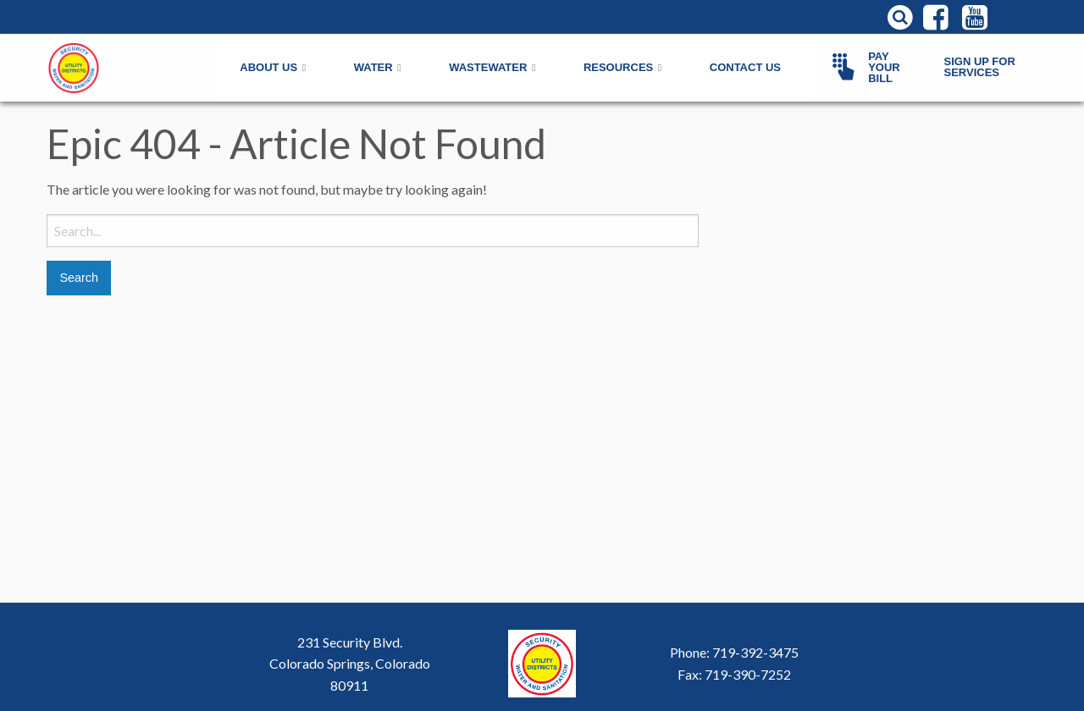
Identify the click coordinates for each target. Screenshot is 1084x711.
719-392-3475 (755, 652)
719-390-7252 (748, 674)
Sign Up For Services (979, 67)
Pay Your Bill (863, 67)
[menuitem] (871, 68)
